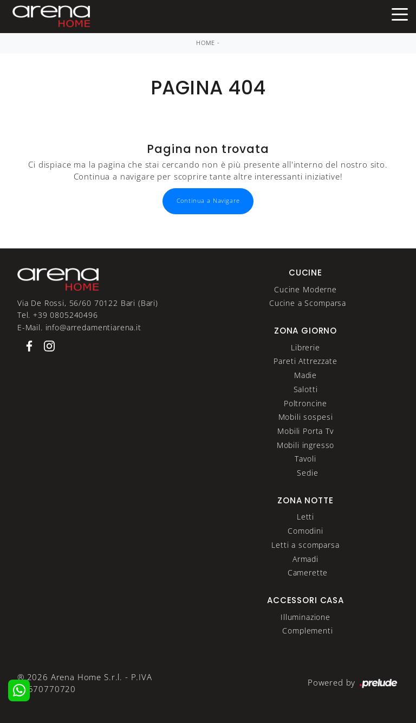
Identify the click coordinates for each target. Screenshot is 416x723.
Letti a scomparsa (305, 545)
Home (205, 43)
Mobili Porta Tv (305, 431)
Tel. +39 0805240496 (57, 315)
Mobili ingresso (306, 445)
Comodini (305, 531)
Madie (305, 375)
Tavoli (305, 458)
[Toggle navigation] (400, 13)
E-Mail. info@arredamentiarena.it (79, 327)
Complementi (307, 630)
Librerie (305, 347)
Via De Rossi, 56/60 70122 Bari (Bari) (87, 303)
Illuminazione (305, 617)
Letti (305, 516)
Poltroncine (305, 403)
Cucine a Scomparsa (307, 303)
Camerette (308, 572)
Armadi (305, 559)
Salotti (306, 389)
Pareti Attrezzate (305, 361)
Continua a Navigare (208, 200)
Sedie (307, 473)
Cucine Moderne (305, 289)
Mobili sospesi (305, 417)
